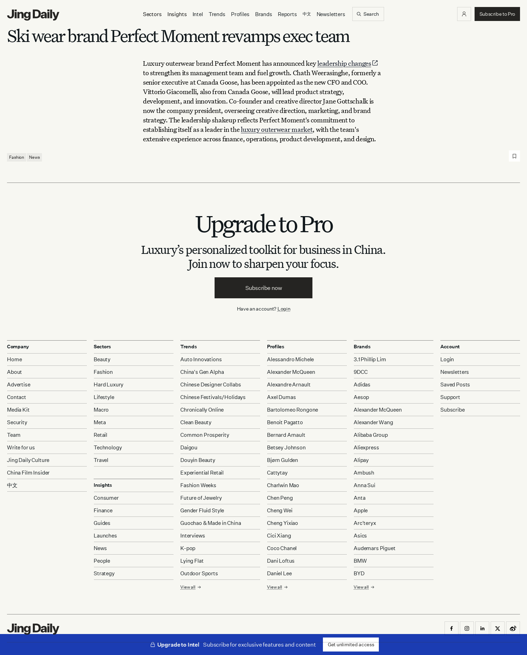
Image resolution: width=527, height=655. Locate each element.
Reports (287, 14)
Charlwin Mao (283, 485)
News (34, 157)
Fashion (16, 157)
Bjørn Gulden (282, 460)
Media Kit (18, 409)
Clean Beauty (195, 422)
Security (17, 422)
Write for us (21, 447)
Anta (359, 497)
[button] (464, 14)
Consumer (106, 497)
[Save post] (514, 156)
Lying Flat (192, 560)
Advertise (18, 384)
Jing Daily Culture (28, 460)
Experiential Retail (202, 472)
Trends (217, 14)
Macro (101, 409)
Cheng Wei (280, 510)
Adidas (362, 384)
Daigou (188, 447)
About (14, 372)
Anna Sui (364, 485)
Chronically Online (202, 409)
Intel (198, 14)
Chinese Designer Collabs (210, 384)
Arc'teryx (365, 523)
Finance (103, 510)
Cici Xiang (279, 535)
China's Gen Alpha (202, 372)
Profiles (240, 14)
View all (190, 587)
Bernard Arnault (286, 435)
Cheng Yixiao (282, 523)
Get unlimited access (351, 644)
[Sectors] (152, 14)
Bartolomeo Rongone (292, 409)
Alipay (361, 460)
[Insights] (177, 14)
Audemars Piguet (375, 548)
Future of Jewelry (201, 497)
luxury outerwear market (276, 129)
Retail (100, 435)
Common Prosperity (204, 435)
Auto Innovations (201, 359)
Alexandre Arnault (288, 384)
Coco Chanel (282, 548)
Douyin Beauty (197, 460)
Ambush (364, 472)
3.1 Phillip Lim (370, 359)
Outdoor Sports (199, 573)
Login (283, 309)
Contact (16, 397)
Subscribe (452, 409)
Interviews (192, 535)
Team (13, 435)
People (102, 560)
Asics (360, 535)
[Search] (368, 14)
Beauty (102, 359)
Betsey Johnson (286, 447)
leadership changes (347, 63)
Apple (361, 510)
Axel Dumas (281, 397)
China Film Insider (28, 472)
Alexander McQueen (291, 372)
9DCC (360, 372)
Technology (108, 447)
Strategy (104, 573)
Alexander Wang (373, 422)
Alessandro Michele (290, 359)
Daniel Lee (279, 573)
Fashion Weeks (198, 485)
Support (450, 397)
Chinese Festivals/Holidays (213, 397)
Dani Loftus (281, 560)
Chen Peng (280, 497)
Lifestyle (104, 397)
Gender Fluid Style (202, 510)
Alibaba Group (371, 435)
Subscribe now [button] (263, 287)
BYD (359, 573)
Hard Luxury (108, 384)
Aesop (361, 397)
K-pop (187, 548)
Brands (263, 14)
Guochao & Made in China (210, 523)
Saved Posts (455, 384)
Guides (102, 523)
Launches (105, 535)
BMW (360, 560)
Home (14, 359)
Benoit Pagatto (285, 422)
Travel (101, 460)
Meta (100, 422)
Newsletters (331, 14)
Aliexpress (366, 447)
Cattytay (277, 472)
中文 (12, 485)
